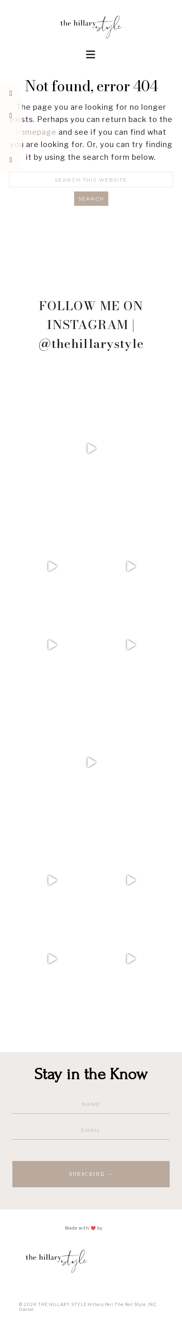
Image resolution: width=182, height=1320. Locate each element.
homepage (36, 132)
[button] (91, 51)
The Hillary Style (91, 26)
